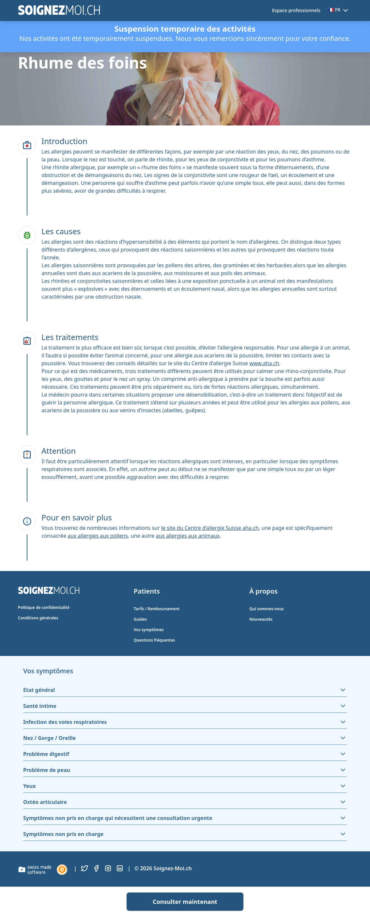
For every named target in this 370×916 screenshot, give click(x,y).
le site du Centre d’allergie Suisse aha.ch (210, 528)
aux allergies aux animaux (188, 535)
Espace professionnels (296, 10)
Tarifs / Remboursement (157, 609)
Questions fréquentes (154, 640)
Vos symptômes (149, 629)
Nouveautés (260, 619)
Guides (140, 619)
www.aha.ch (264, 363)
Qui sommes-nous (266, 609)
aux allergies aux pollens (98, 535)
